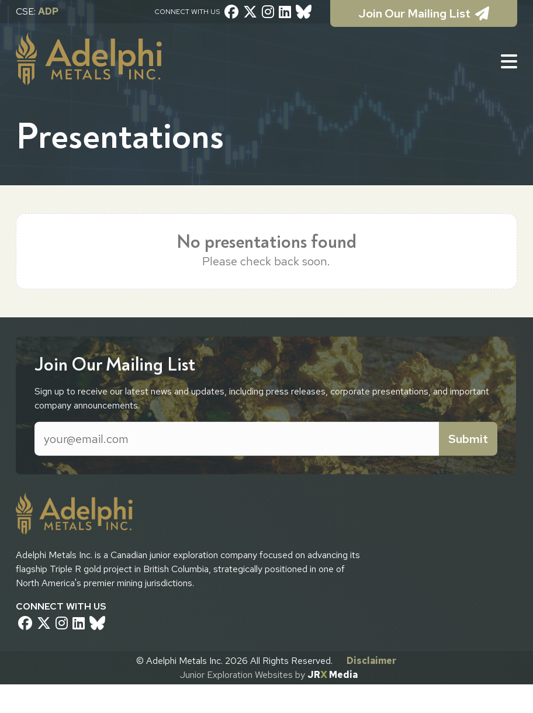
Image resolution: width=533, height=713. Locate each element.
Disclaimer (371, 661)
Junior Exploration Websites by (269, 675)
